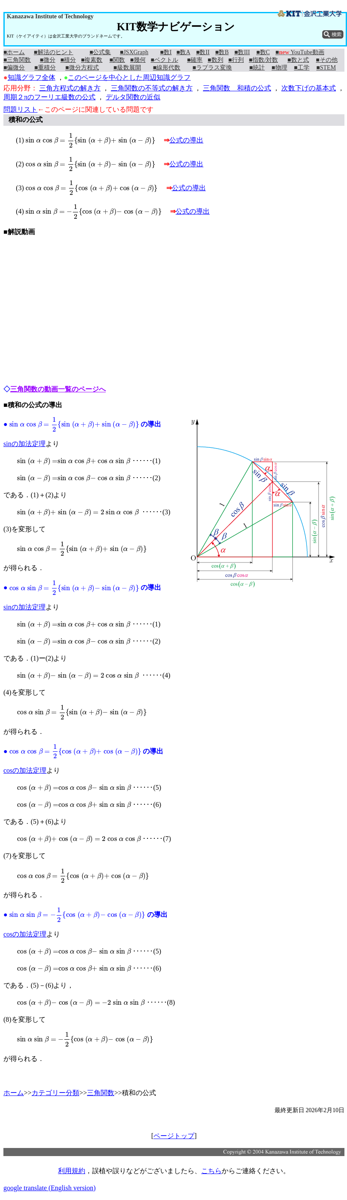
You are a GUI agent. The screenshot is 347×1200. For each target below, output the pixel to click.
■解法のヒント (53, 52)
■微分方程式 (81, 67)
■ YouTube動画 (299, 52)
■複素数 (91, 60)
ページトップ (173, 1135)
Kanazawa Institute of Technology (50, 16)
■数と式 (298, 60)
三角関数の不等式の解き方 (152, 88)
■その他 (326, 60)
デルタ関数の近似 (133, 97)
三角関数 (100, 1092)
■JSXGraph (134, 52)
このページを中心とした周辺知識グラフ (129, 77)
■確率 (194, 60)
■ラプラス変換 (212, 67)
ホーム (13, 1092)
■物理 (279, 67)
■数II (203, 52)
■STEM (326, 67)
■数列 (215, 60)
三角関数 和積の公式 (237, 88)
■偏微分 (14, 67)
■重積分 (45, 67)
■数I (166, 52)
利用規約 (71, 1170)
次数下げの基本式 (308, 88)
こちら (211, 1170)
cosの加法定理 (24, 770)
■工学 (301, 67)
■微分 (47, 60)
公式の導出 (186, 140)
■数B (222, 52)
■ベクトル (164, 60)
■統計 (257, 67)
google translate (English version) (49, 1187)
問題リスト (20, 109)
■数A (183, 52)
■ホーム (14, 52)
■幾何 (137, 60)
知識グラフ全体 (31, 77)
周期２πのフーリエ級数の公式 (49, 97)
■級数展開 (127, 67)
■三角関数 (17, 60)
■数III (242, 52)
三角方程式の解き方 (70, 88)
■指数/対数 (263, 60)
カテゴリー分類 (55, 1092)
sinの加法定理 (24, 443)
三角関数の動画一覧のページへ (58, 389)
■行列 (235, 60)
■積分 (68, 60)
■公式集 (100, 52)
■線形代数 (166, 67)
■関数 (117, 60)
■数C (263, 52)
